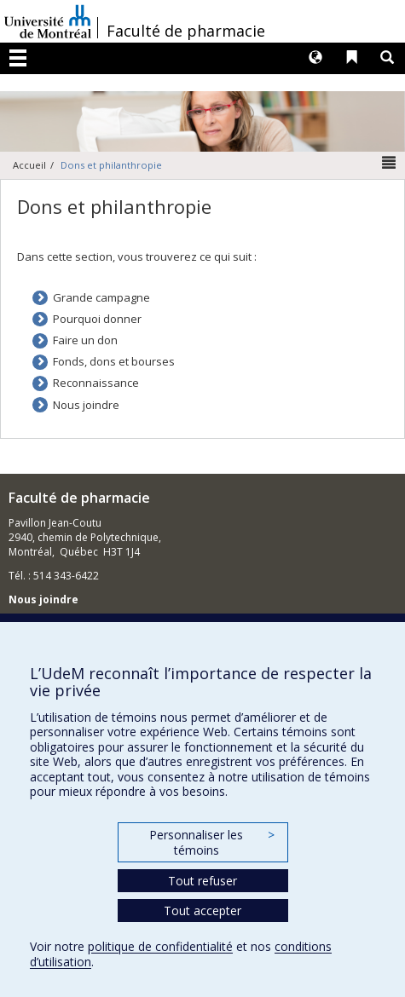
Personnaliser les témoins (211, 842)
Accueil (29, 164)
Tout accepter (202, 910)
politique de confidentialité (160, 946)
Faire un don (85, 340)
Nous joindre (86, 404)
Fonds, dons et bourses (114, 361)
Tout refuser (202, 881)
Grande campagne (101, 297)
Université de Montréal (47, 21)
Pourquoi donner (97, 318)
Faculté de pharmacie (186, 30)
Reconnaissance (96, 382)
